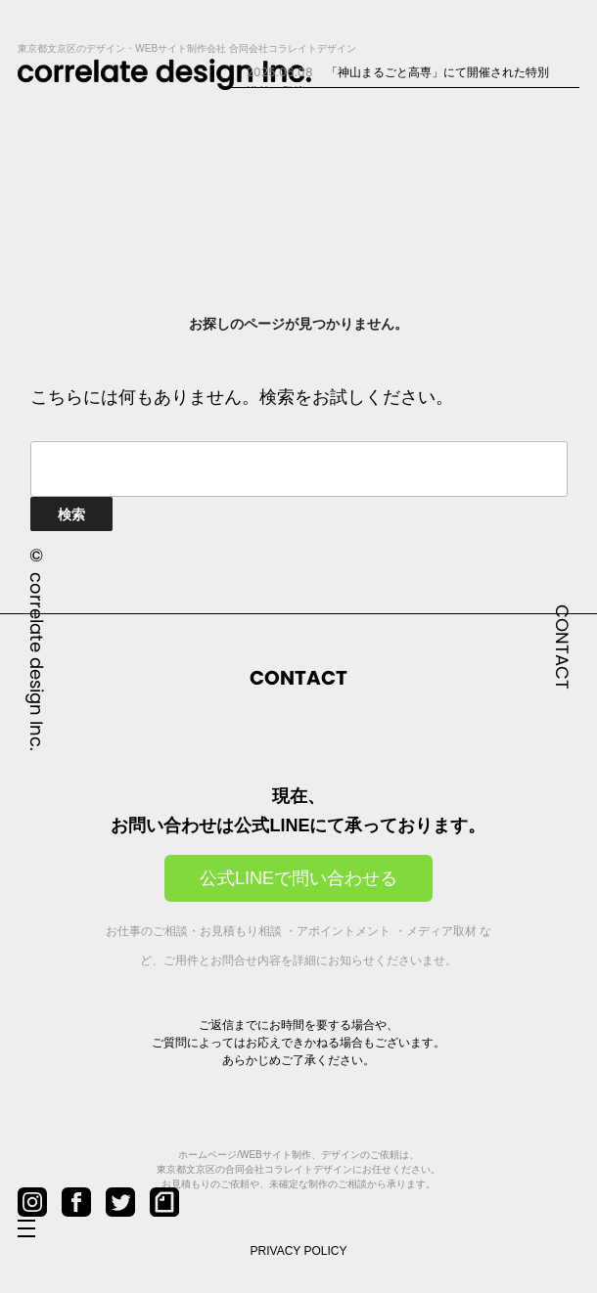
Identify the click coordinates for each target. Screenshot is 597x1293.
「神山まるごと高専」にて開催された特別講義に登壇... (398, 81)
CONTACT (562, 647)
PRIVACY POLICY (299, 1251)
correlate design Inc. (36, 661)
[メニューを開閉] (42, 1229)
